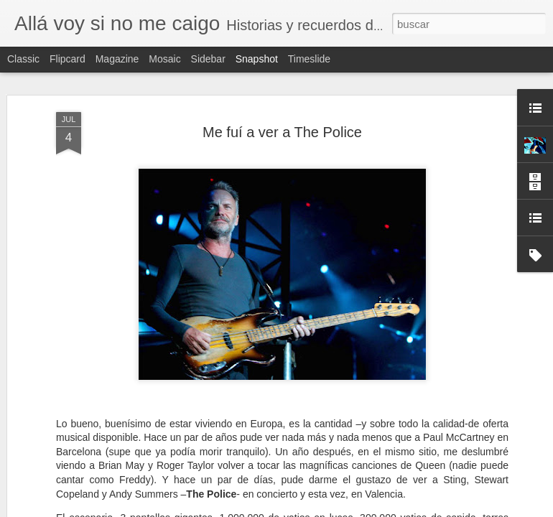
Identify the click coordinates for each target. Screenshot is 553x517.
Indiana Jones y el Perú (88, 399)
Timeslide (309, 59)
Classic (23, 59)
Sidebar (208, 59)
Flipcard (67, 59)
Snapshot (257, 59)
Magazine (117, 59)
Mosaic (164, 59)
